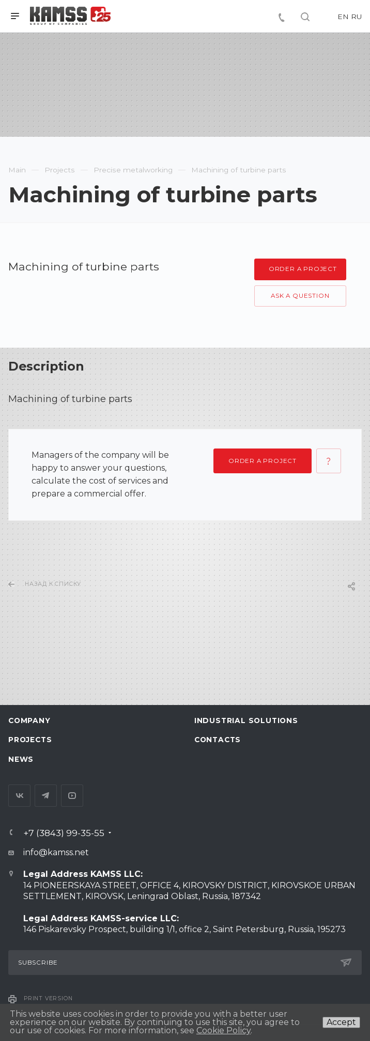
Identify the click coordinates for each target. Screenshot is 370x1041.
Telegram (46, 795)
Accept (341, 1022)
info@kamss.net (56, 852)
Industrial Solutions (246, 720)
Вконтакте (19, 795)
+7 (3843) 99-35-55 (63, 832)
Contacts (217, 739)
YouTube (72, 795)
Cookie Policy (223, 1030)
